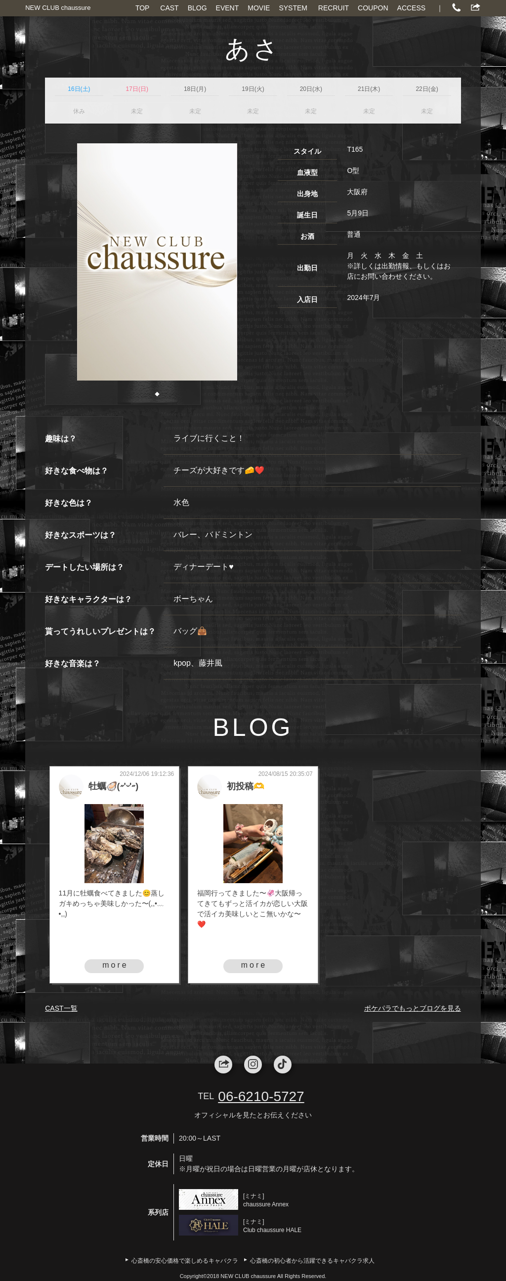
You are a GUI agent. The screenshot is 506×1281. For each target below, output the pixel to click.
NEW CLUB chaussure (57, 7)
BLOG (197, 8)
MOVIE (259, 8)
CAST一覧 (61, 1008)
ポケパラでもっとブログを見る (412, 1008)
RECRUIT (333, 8)
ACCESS (411, 8)
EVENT (227, 8)
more (115, 965)
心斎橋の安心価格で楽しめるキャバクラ (184, 1260)
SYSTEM (293, 8)
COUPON (373, 8)
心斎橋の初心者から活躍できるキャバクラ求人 (312, 1260)
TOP (142, 8)
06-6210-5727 (261, 1096)
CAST (169, 8)
